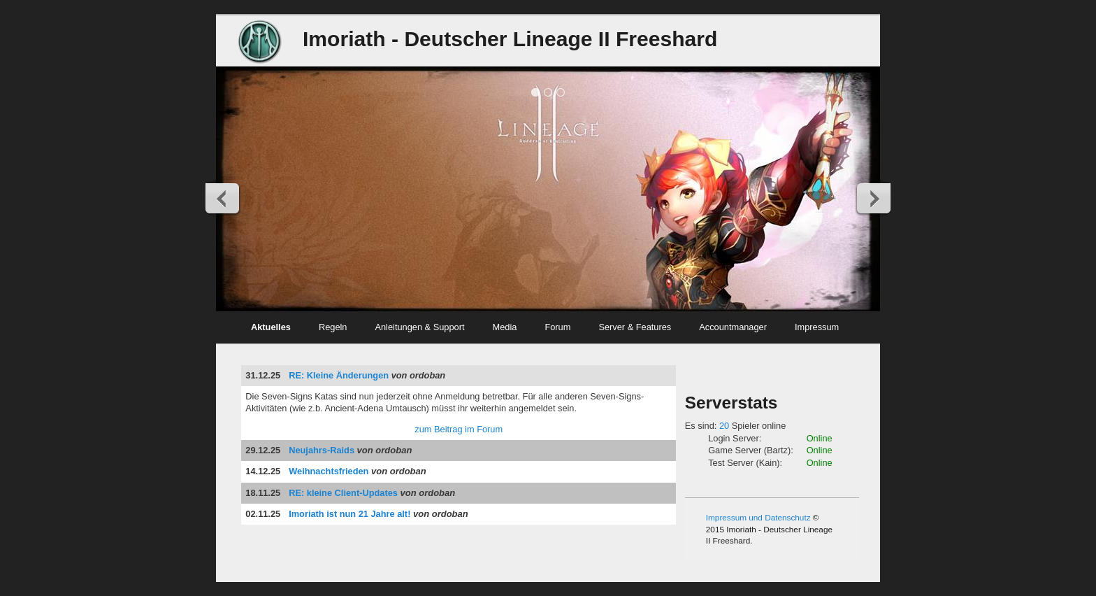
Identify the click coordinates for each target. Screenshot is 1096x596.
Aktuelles (271, 327)
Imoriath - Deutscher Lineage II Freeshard (510, 38)
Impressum (817, 327)
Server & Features (634, 327)
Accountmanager (733, 327)
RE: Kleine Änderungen (339, 375)
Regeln (333, 327)
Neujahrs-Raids (321, 450)
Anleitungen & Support (419, 327)
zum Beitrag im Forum (458, 429)
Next (873, 198)
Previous (223, 198)
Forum (557, 327)
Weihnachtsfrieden (328, 471)
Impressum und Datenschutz (758, 517)
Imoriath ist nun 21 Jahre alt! (349, 514)
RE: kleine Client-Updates (343, 493)
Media (505, 327)
